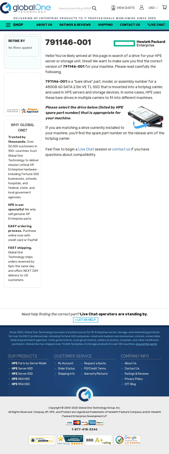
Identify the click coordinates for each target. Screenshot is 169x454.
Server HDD (22, 368)
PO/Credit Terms (95, 368)
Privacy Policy (134, 379)
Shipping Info (66, 373)
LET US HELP (86, 320)
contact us (121, 149)
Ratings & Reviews (75, 25)
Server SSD (22, 373)
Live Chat (86, 149)
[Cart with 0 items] (164, 8)
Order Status (66, 368)
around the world (146, 343)
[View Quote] (122, 8)
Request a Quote (95, 363)
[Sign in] (141, 8)
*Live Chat (156, 25)
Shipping (105, 25)
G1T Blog (130, 384)
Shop (14, 25)
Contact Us (130, 25)
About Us (44, 25)
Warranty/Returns (96, 373)
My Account (65, 363)
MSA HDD (21, 379)
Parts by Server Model (29, 363)
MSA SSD (21, 384)
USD (153, 8)
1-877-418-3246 (84, 429)
